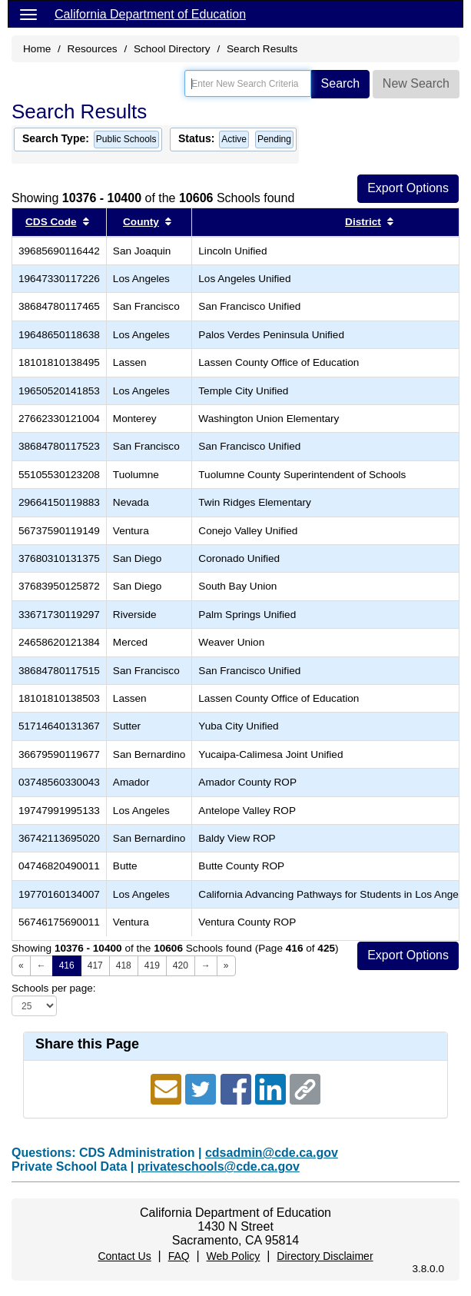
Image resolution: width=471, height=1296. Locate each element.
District (363, 222)
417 (95, 965)
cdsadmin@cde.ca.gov (271, 1152)
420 (180, 965)
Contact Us (124, 1256)
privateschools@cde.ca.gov (219, 1166)
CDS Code (50, 222)
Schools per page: (54, 988)
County (141, 222)
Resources (93, 49)
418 (123, 965)
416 (67, 965)
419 (152, 965)
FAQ (179, 1256)
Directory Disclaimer (325, 1256)
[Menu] (28, 14)
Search (340, 83)
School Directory (172, 49)
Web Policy (233, 1256)
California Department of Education (150, 14)
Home (37, 49)
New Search (416, 83)
